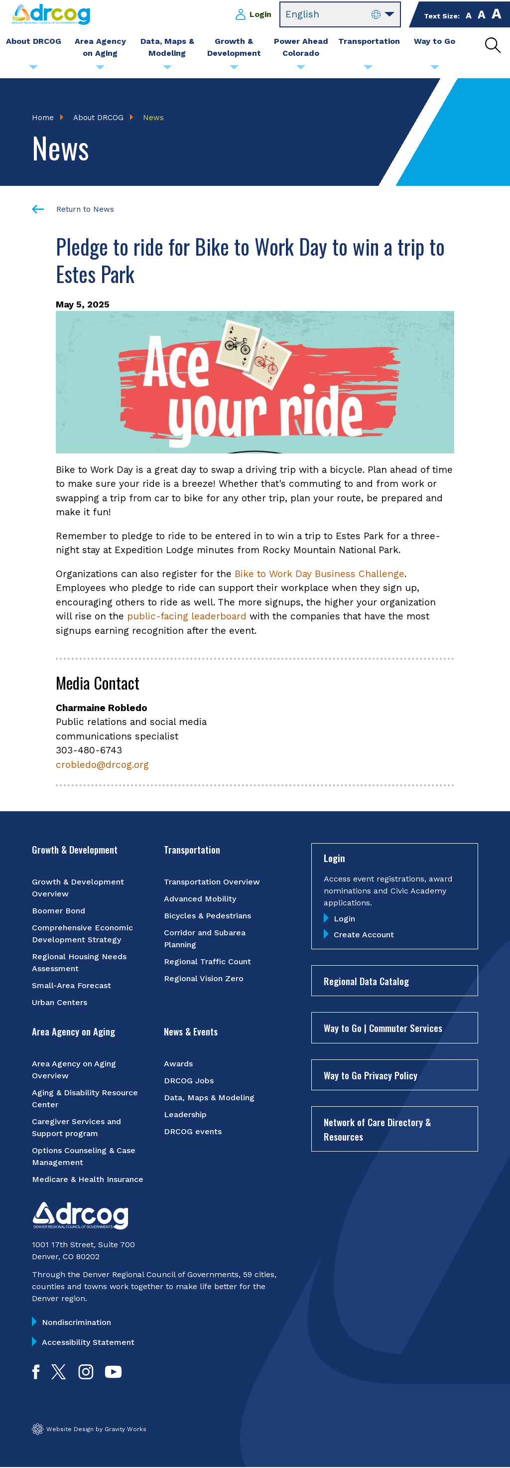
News (153, 117)
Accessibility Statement (88, 1342)
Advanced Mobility (200, 899)
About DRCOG (98, 117)
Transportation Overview (212, 882)
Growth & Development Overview (78, 888)
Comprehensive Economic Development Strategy (82, 934)
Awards (178, 1063)
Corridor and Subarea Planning (205, 939)
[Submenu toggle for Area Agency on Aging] (100, 69)
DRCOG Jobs (189, 1080)
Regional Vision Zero (204, 979)
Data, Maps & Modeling (209, 1097)
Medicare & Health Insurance (87, 1179)
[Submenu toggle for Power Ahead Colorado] (301, 69)
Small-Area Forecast (71, 986)
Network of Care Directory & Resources (377, 1129)
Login (260, 14)
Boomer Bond (58, 911)
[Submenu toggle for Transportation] (368, 69)
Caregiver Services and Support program (76, 1127)
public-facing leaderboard (187, 616)
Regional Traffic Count (207, 962)
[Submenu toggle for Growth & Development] (234, 69)
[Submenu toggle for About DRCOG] (33, 69)
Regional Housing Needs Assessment (79, 963)
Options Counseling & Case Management (83, 1156)
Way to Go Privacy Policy (370, 1075)
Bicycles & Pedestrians (207, 916)
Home (43, 117)
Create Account (364, 934)
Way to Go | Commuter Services (383, 1028)
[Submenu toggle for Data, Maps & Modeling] (167, 69)
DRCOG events (193, 1131)
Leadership (185, 1114)
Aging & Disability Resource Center (85, 1098)
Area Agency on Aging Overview (74, 1069)
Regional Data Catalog (366, 981)
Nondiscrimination (76, 1322)
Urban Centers (59, 1003)
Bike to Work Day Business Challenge (319, 574)
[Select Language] (340, 14)
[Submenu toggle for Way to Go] (435, 69)
